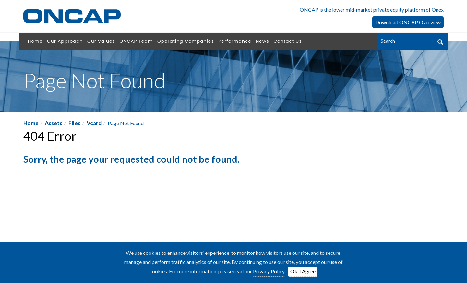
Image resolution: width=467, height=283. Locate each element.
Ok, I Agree (303, 271)
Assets (53, 123)
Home (31, 123)
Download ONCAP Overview (408, 22)
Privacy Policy (269, 271)
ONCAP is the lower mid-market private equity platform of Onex (372, 9)
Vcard (94, 123)
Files (74, 123)
